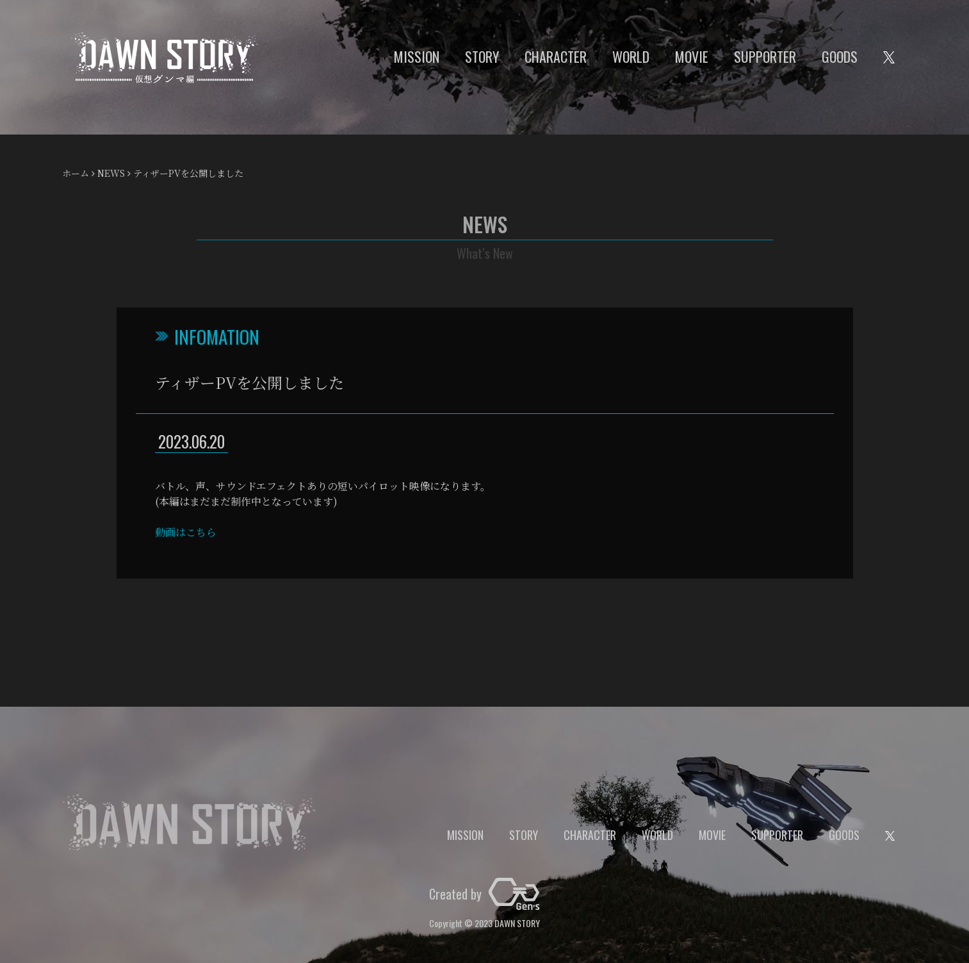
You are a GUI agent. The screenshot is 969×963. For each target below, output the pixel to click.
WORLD (630, 56)
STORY (482, 56)
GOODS (840, 56)
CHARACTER (556, 56)
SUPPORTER (765, 56)
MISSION (416, 56)
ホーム (75, 173)
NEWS (111, 173)
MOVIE (691, 56)
